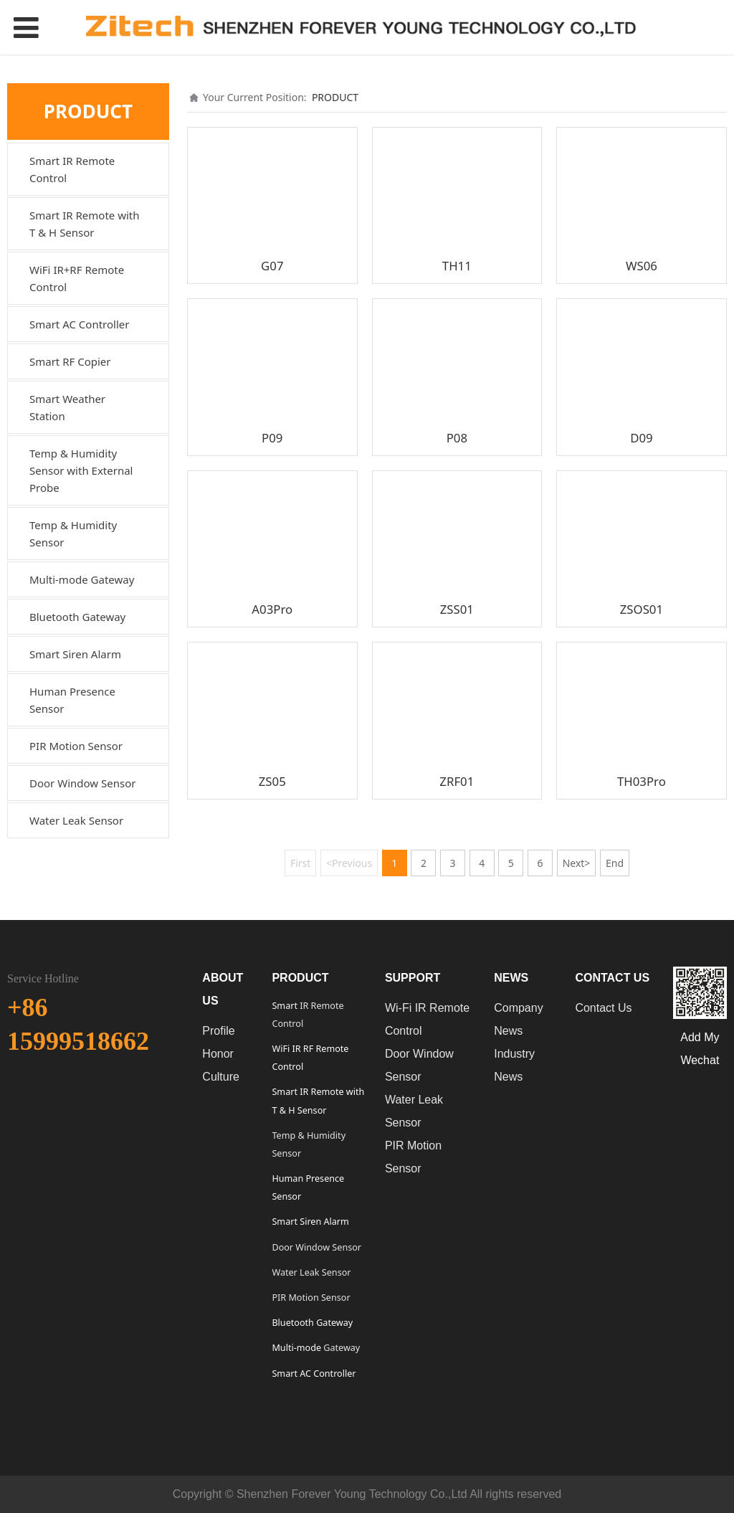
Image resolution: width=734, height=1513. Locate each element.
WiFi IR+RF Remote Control (76, 278)
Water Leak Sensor (76, 820)
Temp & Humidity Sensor (73, 533)
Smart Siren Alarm (75, 654)
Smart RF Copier (70, 361)
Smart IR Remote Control (72, 169)
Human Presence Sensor (72, 700)
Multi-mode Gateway (81, 579)
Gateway (340, 1348)
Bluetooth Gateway (77, 617)
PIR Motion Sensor (76, 746)
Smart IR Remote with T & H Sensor (84, 223)
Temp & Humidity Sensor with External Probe (81, 470)
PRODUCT (335, 97)
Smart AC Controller (79, 324)
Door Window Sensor (82, 783)
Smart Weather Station (67, 407)
